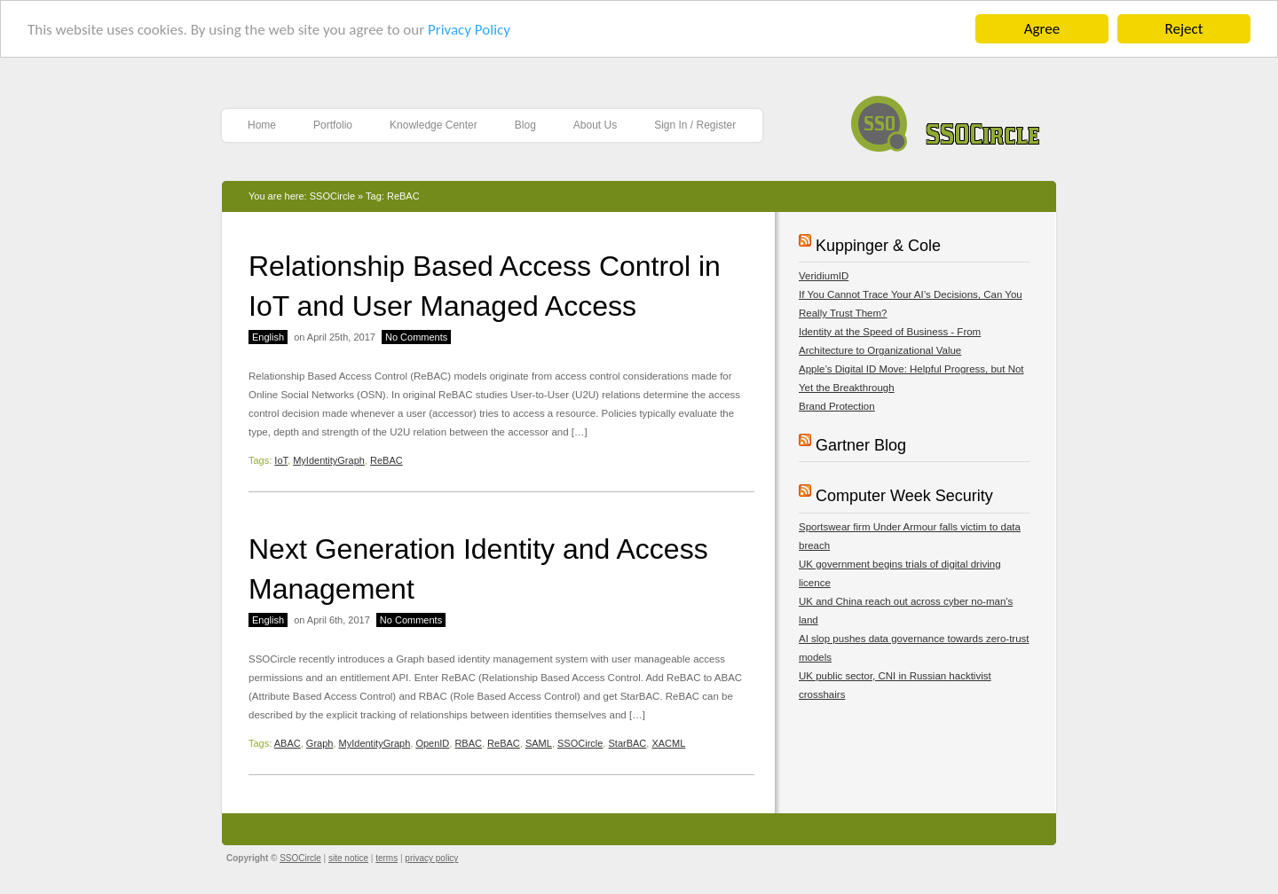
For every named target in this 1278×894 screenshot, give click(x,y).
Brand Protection (837, 406)
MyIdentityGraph (329, 460)
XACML (668, 743)
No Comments (416, 337)
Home (262, 125)
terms (386, 858)
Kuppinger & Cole (878, 246)
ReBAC (386, 460)
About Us (595, 125)
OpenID (432, 743)
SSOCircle (945, 119)
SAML (538, 743)
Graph (320, 743)
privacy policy (431, 858)
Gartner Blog (861, 445)
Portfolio (332, 125)
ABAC (287, 743)
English (268, 337)
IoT (281, 460)
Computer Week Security (904, 496)
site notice (348, 858)
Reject (1184, 29)
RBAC (468, 743)
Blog (525, 125)
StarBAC (627, 743)
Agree (1042, 29)
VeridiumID (823, 276)
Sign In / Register (695, 125)
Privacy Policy (469, 29)
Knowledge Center (433, 125)
